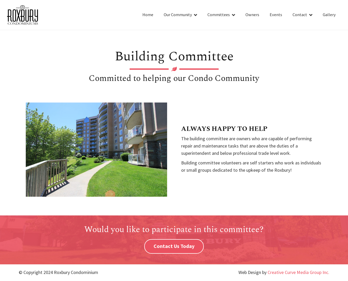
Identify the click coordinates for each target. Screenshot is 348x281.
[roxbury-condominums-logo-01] (22, 15)
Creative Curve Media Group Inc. (298, 272)
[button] (194, 15)
